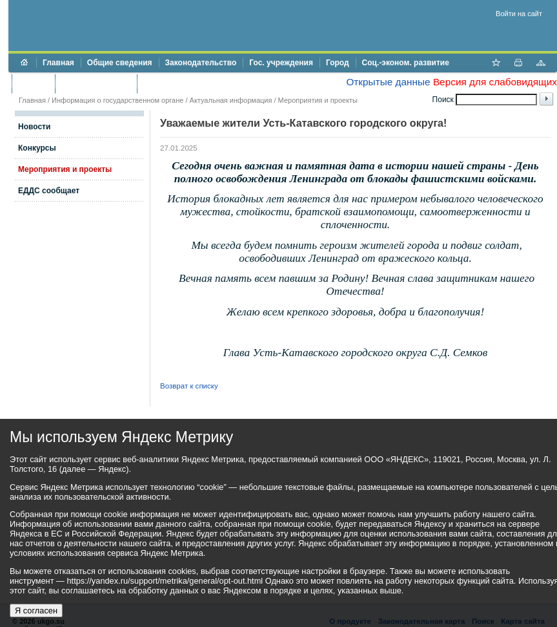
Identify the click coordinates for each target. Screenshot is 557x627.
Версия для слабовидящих (495, 81)
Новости (34, 126)
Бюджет (33, 83)
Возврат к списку (189, 386)
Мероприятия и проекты (318, 100)
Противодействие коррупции (199, 83)
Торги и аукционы (95, 83)
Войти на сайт (519, 13)
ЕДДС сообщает (48, 190)
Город (337, 62)
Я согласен (36, 610)
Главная (58, 62)
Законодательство (201, 62)
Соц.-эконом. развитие (405, 62)
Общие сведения (119, 62)
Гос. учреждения (281, 62)
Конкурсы (37, 148)
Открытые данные (388, 81)
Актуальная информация (231, 100)
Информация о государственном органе (117, 100)
